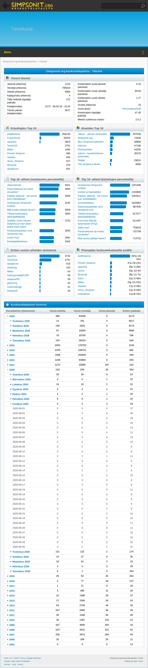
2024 (12, 350)
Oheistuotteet (85, 149)
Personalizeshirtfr (131, 108)
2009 (12, 625)
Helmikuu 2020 (20, 566)
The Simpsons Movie (89, 164)
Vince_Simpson (15, 161)
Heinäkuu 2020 (20, 399)
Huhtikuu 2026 (20, 326)
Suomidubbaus (86, 203)
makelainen (84, 294)
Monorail (11, 165)
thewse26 (12, 290)
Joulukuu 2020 (20, 374)
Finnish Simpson (16, 153)
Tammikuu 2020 (21, 571)
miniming (12, 267)
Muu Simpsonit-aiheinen (91, 141)
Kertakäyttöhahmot (17, 241)
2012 (12, 610)
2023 (12, 355)
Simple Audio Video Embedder (17, 661)
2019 (12, 576)
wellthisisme (13, 134)
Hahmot (82, 145)
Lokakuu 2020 (20, 384)
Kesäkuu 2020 (20, 404)
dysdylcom (12, 169)
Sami (80, 278)
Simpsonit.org (85, 138)
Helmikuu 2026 (20, 335)
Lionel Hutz (13, 237)
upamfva (11, 141)
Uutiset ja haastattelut (89, 192)
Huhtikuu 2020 (20, 557)
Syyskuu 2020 (20, 389)
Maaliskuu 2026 (21, 330)
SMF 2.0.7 (8, 658)
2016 (12, 591)
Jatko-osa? (84, 227)
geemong (12, 283)
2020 (12, 369)
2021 (12, 365)
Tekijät (81, 160)
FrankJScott (13, 138)
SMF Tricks (138, 661)
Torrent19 (12, 145)
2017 (12, 586)
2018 (12, 581)
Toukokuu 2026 (21, 321)
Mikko (10, 149)
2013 (12, 605)
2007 (12, 634)
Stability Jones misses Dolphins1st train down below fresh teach (19, 223)
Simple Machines (33, 658)
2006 (12, 639)
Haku (143, 6)
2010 (12, 620)
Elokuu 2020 (19, 394)
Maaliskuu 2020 (21, 561)
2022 (12, 360)
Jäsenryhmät (14, 185)
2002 (12, 644)
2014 (12, 600)
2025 (12, 345)
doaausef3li (13, 279)
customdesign (14, 287)
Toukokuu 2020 (21, 552)
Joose (81, 270)
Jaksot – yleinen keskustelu (92, 134)
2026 (12, 316)
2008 (12, 630)
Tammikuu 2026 (21, 340)
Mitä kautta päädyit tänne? (21, 209)
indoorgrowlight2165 (18, 275)
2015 (12, 595)
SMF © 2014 (19, 658)
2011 (12, 615)
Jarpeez (11, 157)
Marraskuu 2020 (21, 379)
